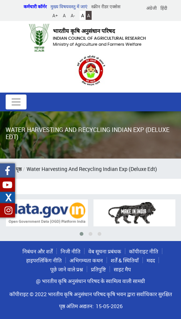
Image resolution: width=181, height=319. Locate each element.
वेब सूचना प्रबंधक (104, 251)
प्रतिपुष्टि (98, 269)
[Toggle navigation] (16, 101)
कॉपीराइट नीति (143, 251)
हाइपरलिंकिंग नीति (44, 260)
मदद (151, 260)
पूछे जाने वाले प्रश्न (66, 269)
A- (73, 15)
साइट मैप (122, 269)
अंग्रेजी (151, 8)
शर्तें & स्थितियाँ (125, 260)
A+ (55, 15)
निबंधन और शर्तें (37, 251)
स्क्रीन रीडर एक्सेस (105, 6)
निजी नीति (70, 251)
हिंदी (163, 8)
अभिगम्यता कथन (86, 260)
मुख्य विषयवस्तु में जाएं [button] (69, 6)
